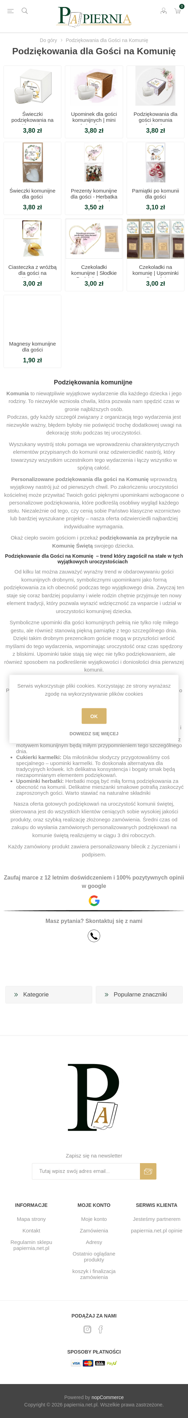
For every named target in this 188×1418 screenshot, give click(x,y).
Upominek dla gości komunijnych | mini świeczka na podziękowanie (94, 123)
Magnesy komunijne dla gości (32, 347)
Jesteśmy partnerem (157, 1219)
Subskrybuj (148, 1171)
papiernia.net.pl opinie (156, 1230)
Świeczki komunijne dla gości (32, 194)
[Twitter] (87, 1329)
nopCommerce (108, 1397)
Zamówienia (94, 1230)
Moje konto (94, 1219)
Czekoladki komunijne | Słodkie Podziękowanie (94, 273)
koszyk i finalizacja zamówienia (93, 1274)
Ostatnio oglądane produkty (94, 1257)
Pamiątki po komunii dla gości (155, 194)
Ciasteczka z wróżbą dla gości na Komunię (32, 273)
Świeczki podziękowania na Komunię (33, 120)
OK (94, 716)
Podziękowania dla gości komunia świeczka (155, 120)
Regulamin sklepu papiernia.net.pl (31, 1245)
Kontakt (31, 1230)
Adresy (94, 1242)
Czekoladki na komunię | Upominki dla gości (156, 273)
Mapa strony (31, 1219)
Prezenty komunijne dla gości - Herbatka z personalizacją (93, 197)
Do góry (48, 40)
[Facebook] (100, 1329)
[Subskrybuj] (86, 1171)
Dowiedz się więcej (93, 733)
